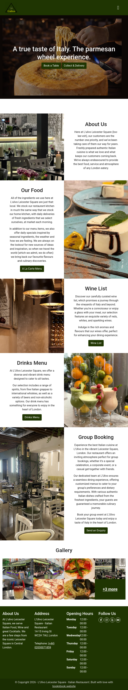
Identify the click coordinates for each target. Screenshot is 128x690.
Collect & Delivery (74, 65)
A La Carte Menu (32, 268)
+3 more (110, 589)
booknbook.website (64, 686)
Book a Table (51, 65)
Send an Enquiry (96, 530)
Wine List (95, 343)
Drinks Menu (31, 417)
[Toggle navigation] (118, 7)
